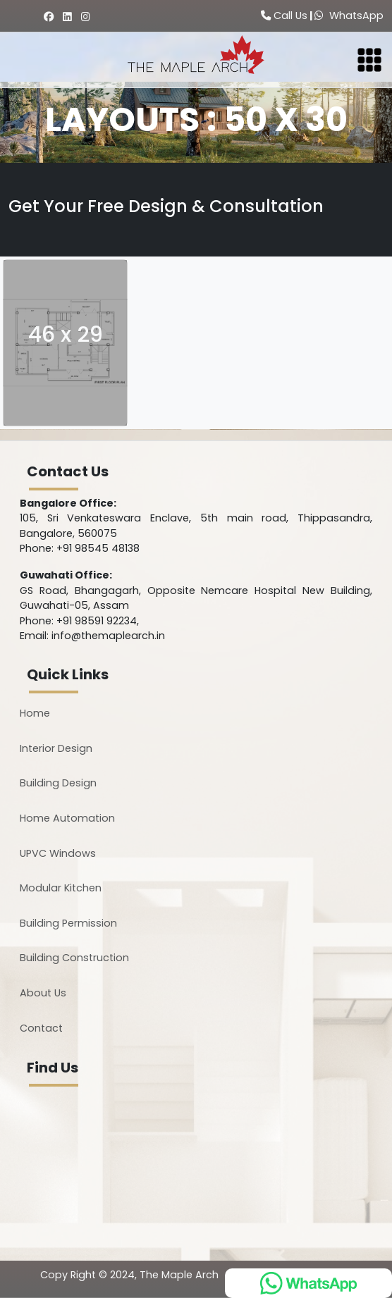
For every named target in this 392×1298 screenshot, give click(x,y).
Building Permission (68, 923)
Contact (41, 1028)
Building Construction (74, 958)
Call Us (284, 15)
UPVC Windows (58, 853)
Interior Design (56, 748)
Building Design (58, 783)
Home (35, 713)
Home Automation (67, 818)
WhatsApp (349, 15)
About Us (43, 993)
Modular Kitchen (61, 888)
